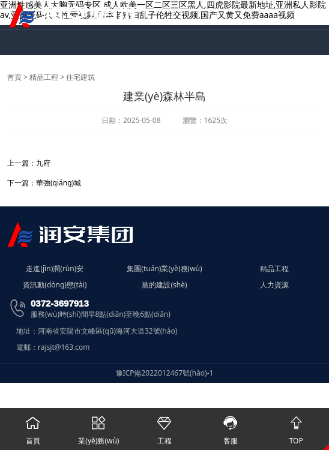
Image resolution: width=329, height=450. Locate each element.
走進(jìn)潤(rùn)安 (54, 268)
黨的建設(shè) (164, 285)
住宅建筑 (80, 77)
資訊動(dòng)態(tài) (54, 285)
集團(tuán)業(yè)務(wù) (164, 268)
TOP (296, 427)
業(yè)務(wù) (99, 427)
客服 (231, 427)
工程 (164, 427)
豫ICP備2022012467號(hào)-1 (165, 373)
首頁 (14, 77)
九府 (43, 163)
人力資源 (274, 285)
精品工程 (43, 77)
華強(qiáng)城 (58, 183)
